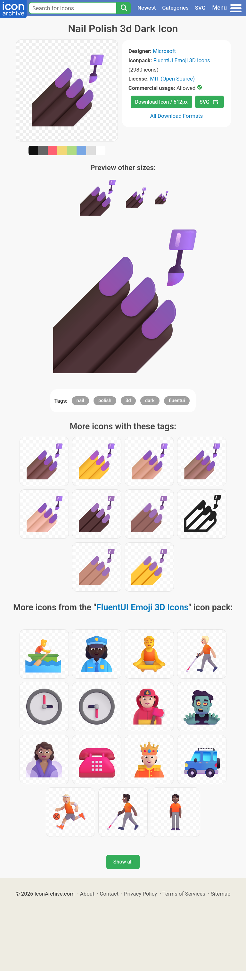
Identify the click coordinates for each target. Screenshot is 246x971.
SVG (200, 7)
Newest (146, 7)
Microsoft (164, 51)
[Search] (123, 8)
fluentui (177, 400)
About (87, 893)
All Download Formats (176, 116)
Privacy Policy (140, 893)
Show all (123, 862)
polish (104, 400)
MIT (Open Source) (172, 78)
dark (150, 400)
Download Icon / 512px (161, 102)
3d (128, 400)
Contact (109, 893)
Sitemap (221, 893)
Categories (175, 7)
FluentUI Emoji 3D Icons (181, 60)
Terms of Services (183, 893)
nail (80, 400)
